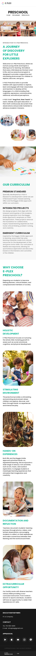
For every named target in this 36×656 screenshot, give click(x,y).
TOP (18, 653)
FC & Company (8, 617)
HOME (8, 15)
